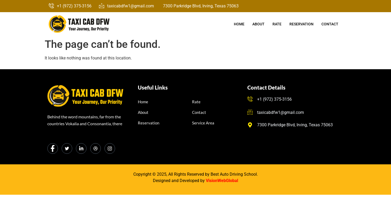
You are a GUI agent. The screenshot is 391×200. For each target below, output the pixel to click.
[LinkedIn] (81, 148)
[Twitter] (67, 148)
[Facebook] (52, 148)
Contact (329, 24)
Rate (276, 24)
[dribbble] (95, 148)
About (258, 24)
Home (239, 24)
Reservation (301, 24)
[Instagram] (109, 148)
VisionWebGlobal (222, 180)
